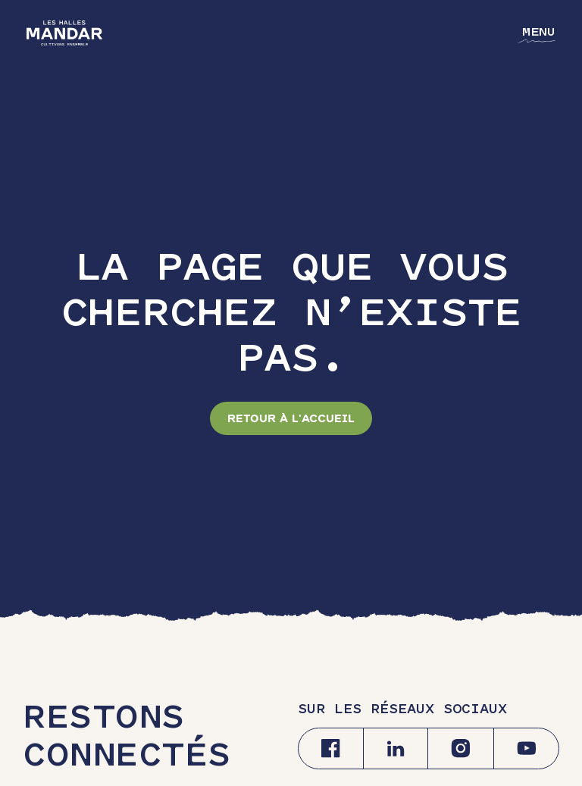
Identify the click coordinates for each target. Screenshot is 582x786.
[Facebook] (331, 748)
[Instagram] (460, 748)
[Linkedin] (395, 748)
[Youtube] (526, 748)
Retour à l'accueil (291, 418)
